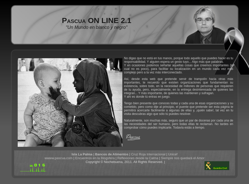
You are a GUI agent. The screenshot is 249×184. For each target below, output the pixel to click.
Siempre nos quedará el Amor (183, 158)
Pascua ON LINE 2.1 (96, 20)
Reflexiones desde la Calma (137, 158)
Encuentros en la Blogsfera (95, 158)
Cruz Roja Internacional (148, 154)
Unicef (172, 154)
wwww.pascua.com (58, 158)
